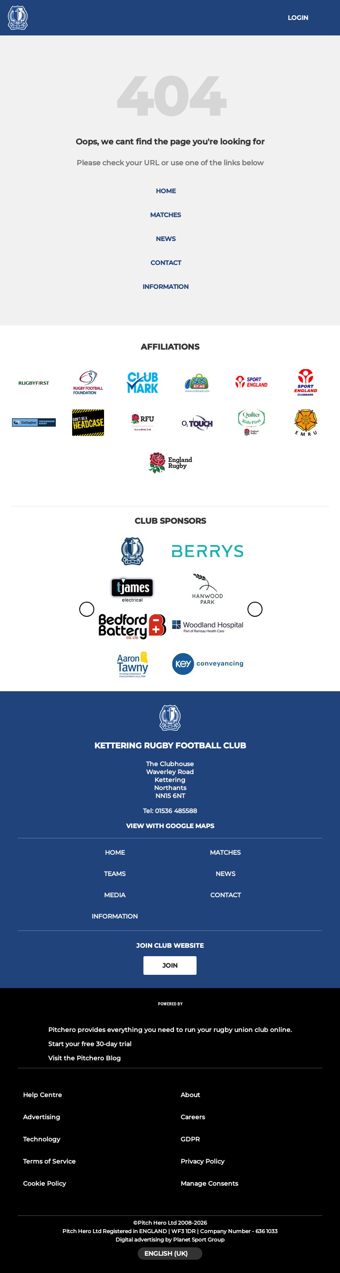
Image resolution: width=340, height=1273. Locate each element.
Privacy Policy (202, 1161)
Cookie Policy (44, 1183)
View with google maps (170, 826)
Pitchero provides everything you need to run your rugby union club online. (170, 1030)
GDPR (190, 1139)
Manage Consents (209, 1183)
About (190, 1095)
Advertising (41, 1117)
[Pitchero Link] (170, 1016)
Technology (41, 1139)
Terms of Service (49, 1161)
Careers (193, 1117)
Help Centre (42, 1095)
